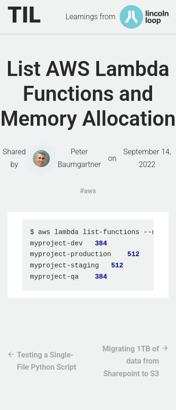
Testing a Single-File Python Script (47, 361)
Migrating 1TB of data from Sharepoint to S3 (130, 361)
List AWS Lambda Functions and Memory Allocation (88, 94)
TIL (24, 15)
